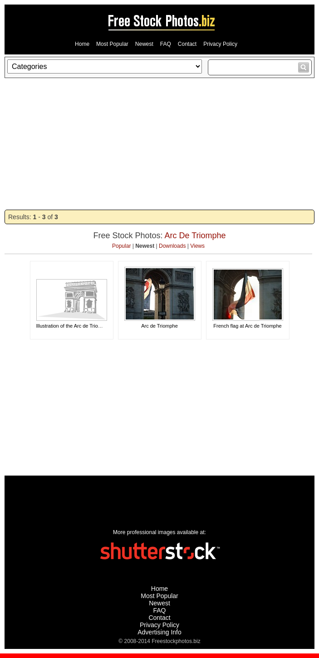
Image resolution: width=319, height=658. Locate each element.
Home (82, 44)
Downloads (172, 246)
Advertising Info (159, 632)
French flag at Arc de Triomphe (247, 326)
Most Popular (112, 44)
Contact (187, 44)
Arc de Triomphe (159, 326)
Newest (144, 44)
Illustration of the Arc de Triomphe (73, 326)
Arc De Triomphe (195, 235)
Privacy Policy (220, 44)
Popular (121, 246)
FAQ (165, 44)
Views (197, 246)
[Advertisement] (159, 143)
